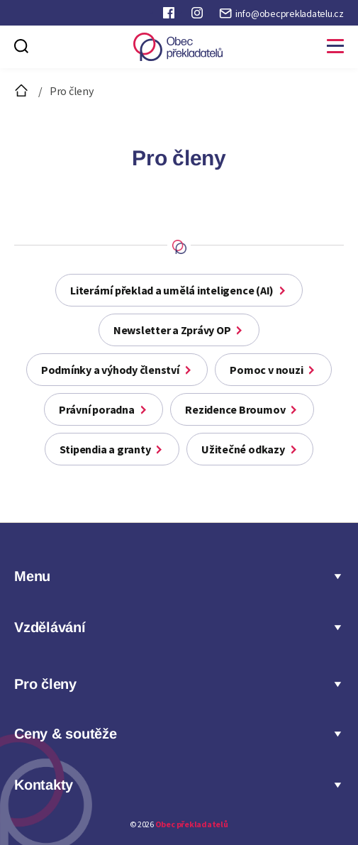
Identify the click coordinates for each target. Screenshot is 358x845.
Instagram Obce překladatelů (198, 16)
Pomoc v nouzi (266, 370)
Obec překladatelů (191, 824)
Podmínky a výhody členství (110, 370)
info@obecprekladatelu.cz (289, 13)
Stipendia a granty (105, 449)
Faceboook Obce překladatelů (170, 16)
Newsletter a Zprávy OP (172, 330)
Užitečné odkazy (242, 449)
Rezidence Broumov (235, 409)
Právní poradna (97, 409)
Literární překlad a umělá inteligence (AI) (172, 290)
